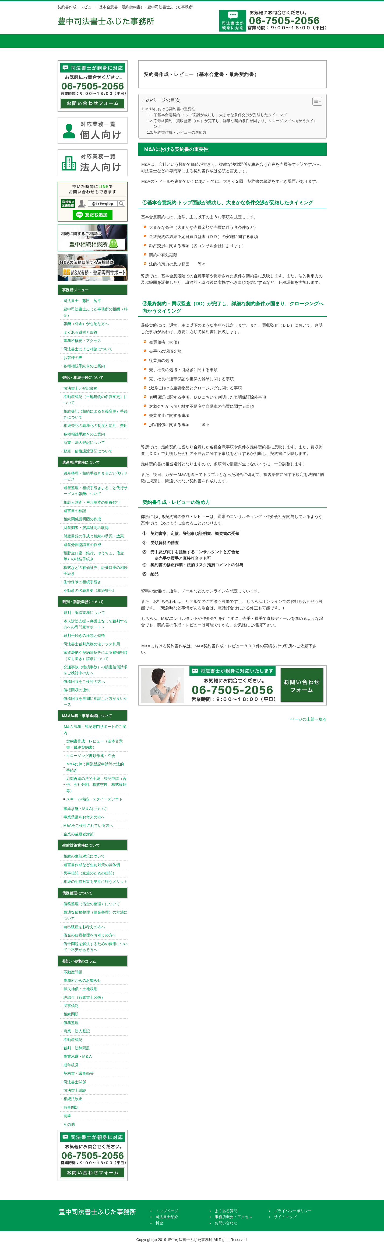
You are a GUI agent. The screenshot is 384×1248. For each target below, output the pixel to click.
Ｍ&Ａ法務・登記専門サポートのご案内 (95, 729)
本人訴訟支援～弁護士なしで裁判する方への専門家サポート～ (96, 624)
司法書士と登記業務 (80, 388)
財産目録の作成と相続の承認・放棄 (94, 536)
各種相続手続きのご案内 (84, 366)
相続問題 (71, 1014)
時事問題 (71, 1107)
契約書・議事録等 (79, 1073)
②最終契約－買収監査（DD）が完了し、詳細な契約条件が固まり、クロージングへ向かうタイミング (235, 124)
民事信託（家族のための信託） (90, 873)
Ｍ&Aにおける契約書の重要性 (170, 109)
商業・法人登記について (84, 442)
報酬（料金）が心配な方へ (86, 323)
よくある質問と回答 (80, 332)
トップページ (78, 41)
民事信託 (71, 1006)
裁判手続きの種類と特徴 (84, 635)
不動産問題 (73, 972)
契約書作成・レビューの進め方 (180, 132)
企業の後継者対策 (79, 834)
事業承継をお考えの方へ (84, 817)
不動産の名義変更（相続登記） (90, 590)
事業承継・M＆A (78, 1056)
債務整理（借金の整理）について (92, 904)
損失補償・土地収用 (80, 989)
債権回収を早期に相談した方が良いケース (96, 701)
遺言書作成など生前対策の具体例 (92, 865)
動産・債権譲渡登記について (88, 451)
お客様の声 (73, 357)
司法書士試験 (75, 1090)
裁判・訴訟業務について (84, 612)
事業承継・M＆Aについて (85, 809)
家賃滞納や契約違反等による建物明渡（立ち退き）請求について (96, 655)
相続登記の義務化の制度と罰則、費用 (96, 425)
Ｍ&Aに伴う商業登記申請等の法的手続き (95, 767)
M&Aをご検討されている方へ (88, 825)
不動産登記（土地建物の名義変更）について (96, 400)
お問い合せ (304, 41)
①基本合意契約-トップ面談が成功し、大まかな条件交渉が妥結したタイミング (220, 115)
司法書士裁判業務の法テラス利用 (92, 644)
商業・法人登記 (77, 1031)
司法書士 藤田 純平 (82, 301)
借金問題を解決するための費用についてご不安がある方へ (96, 947)
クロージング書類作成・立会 (90, 755)
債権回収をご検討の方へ (84, 681)
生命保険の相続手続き (82, 582)
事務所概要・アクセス (258, 41)
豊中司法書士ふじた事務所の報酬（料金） (96, 312)
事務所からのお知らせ (82, 980)
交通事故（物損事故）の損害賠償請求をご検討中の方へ (96, 670)
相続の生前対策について (84, 856)
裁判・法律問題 (77, 1048)
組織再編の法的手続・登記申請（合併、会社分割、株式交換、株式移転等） (96, 784)
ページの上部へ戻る (308, 719)
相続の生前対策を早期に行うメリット (96, 881)
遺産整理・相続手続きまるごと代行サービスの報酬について (96, 491)
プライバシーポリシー (293, 1211)
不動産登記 (73, 1040)
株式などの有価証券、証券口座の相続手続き (96, 570)
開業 (67, 1116)
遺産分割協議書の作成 (82, 544)
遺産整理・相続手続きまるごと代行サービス (96, 476)
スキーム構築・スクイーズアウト (94, 799)
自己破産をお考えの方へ (84, 927)
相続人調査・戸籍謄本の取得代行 (92, 502)
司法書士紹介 (121, 41)
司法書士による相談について (88, 349)
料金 (166, 41)
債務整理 (71, 1023)
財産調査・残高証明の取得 (86, 528)
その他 (69, 1124)
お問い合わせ (226, 1223)
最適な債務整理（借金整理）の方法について (96, 915)
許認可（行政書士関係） (84, 997)
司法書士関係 (75, 1082)
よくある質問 (212, 41)
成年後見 (71, 1065)
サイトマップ (285, 1217)
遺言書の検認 (75, 511)
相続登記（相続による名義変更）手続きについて (96, 414)
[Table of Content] (317, 101)
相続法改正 (73, 1099)
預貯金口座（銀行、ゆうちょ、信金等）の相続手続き (94, 556)
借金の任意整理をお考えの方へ (90, 935)
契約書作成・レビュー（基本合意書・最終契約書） (94, 744)
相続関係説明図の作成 (82, 519)
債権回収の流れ (77, 690)
